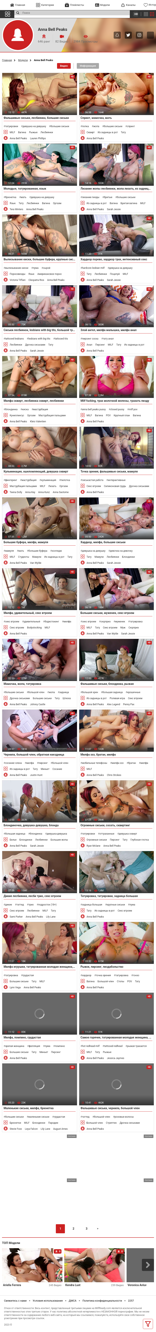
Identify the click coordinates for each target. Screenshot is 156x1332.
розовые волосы (124, 1116)
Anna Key (30, 492)
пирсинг (43, 763)
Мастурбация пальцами (52, 415)
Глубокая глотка (139, 839)
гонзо (136, 975)
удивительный (32, 621)
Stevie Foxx (16, 1128)
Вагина (22, 132)
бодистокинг (52, 621)
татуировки (11, 126)
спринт (131, 126)
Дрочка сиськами (35, 344)
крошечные (133, 692)
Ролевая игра (117, 698)
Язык (13, 203)
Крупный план (122, 415)
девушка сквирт (128, 833)
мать (23, 197)
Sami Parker (16, 916)
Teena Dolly (16, 492)
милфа (67, 621)
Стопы (120, 981)
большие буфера (37, 550)
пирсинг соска (90, 338)
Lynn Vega (15, 987)
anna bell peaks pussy (94, 409)
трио (31, 904)
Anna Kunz (44, 492)
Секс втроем (94, 486)
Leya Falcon (31, 1128)
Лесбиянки (47, 132)
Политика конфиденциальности (102, 1300)
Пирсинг (100, 344)
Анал (89, 344)
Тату (123, 132)
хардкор (86, 975)
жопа (96, 126)
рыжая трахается (137, 1046)
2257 (131, 1300)
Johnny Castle (37, 704)
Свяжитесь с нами (15, 1300)
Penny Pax (128, 704)
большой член (36, 692)
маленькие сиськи (38, 1116)
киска (25, 409)
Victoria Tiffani (17, 280)
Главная (7, 60)
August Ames (60, 1128)
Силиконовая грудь (115, 486)
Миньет (45, 769)
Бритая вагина (129, 203)
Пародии (53, 1122)
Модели (23, 60)
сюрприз (106, 621)
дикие (8, 904)
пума (35, 268)
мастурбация (40, 409)
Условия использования (48, 1300)
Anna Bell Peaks (18, 138)
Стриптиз (111, 1122)
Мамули (36, 556)
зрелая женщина (14, 1046)
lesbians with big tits (39, 338)
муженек (120, 621)
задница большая (92, 904)
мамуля (9, 550)
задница (64, 692)
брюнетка (10, 197)
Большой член (106, 981)
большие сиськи (60, 126)
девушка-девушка (57, 833)
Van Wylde (35, 563)
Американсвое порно (49, 274)
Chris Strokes (114, 775)
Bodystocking (34, 627)
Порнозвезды (17, 274)
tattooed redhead (113, 1046)
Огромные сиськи (97, 839)
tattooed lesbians (14, 338)
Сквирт (91, 132)
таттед (20, 904)
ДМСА (72, 1300)
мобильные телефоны (94, 763)
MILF (12, 132)
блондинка (11, 409)
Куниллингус (17, 415)
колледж (57, 550)
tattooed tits (61, 338)
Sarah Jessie (114, 209)
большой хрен (90, 692)
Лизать (52, 486)
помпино (60, 1046)
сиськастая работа (92, 480)
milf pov (133, 409)
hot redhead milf (91, 1046)
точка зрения (103, 975)
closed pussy (117, 409)
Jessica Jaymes (115, 1058)
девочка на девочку (121, 550)
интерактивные (116, 480)
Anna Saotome (61, 492)
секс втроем (12, 621)
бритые (108, 197)
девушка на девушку (34, 126)
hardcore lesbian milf (93, 268)
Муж (122, 627)
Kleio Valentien (38, 421)
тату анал (108, 338)
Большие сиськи (42, 698)
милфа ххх (118, 763)
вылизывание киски (16, 268)
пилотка (65, 480)
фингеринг (11, 480)
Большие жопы (59, 839)
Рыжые (33, 132)
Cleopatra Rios (36, 280)
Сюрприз (133, 627)
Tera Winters (16, 209)
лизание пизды (90, 197)
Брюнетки (15, 1122)
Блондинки (128, 556)
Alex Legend (113, 704)
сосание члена (13, 763)
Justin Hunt (36, 775)
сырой (46, 268)
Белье (13, 839)
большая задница (113, 692)
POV (108, 415)
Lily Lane (50, 916)
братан (132, 763)
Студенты (23, 556)
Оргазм (57, 203)
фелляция (34, 1046)
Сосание (57, 769)
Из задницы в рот (108, 132)
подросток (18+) (47, 904)
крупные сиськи (116, 904)
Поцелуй (115, 274)
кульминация (48, 480)
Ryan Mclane (93, 845)
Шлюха (67, 698)
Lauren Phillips (38, 138)
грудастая (28, 975)
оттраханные (107, 833)
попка (85, 126)
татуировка (136, 621)
